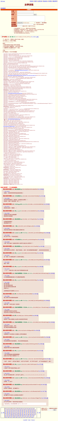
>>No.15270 (6, 191)
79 (9, 414)
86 (24, 414)
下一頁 (38, 412)
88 (28, 414)
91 (35, 414)
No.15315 (41, 196)
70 (22, 413)
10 (21, 408)
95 (11, 415)
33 (7, 410)
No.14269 (33, 36)
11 (23, 408)
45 (32, 410)
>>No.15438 (6, 235)
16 (33, 408)
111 (21, 417)
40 (22, 410)
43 (28, 410)
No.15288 (40, 189)
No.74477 (43, 391)
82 (16, 414)
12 (25, 408)
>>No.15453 (6, 255)
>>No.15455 (6, 262)
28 (28, 409)
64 (9, 413)
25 (22, 409)
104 (33, 415)
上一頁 (2, 412)
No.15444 (40, 239)
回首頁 (31, 1)
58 (28, 412)
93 (7, 415)
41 (24, 410)
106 (8, 417)
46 (35, 410)
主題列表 (40, 1)
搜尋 (35, 1)
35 (11, 410)
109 (16, 417)
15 (31, 408)
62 (5, 413)
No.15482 (39, 266)
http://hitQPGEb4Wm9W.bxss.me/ (14, 118)
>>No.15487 (6, 318)
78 (7, 414)
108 (14, 417)
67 (16, 413)
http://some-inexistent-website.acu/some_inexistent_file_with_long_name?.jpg (22, 75)
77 (5, 414)
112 (24, 417)
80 (11, 414)
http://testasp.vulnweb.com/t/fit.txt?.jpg (15, 93)
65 (11, 413)
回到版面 (3, 8)
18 (7, 409)
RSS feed (3, 1)
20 (11, 409)
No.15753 (39, 364)
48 (7, 412)
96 (13, 415)
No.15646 (46, 337)
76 (35, 413)
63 (7, 413)
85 (22, 414)
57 (26, 412)
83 (18, 414)
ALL (32, 417)
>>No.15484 (6, 296)
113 (27, 417)
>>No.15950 (6, 387)
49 (9, 412)
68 (18, 413)
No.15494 (51, 322)
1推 (47, 398)
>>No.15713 (6, 366)
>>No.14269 (6, 332)
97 (16, 415)
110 (19, 417)
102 (28, 415)
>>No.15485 (6, 303)
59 (30, 412)
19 (9, 409)
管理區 (50, 1)
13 (27, 408)
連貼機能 (44, 22)
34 (9, 410)
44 (30, 410)
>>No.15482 (6, 275)
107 (11, 417)
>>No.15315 (6, 206)
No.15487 (51, 307)
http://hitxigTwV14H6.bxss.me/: (9, 126)
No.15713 (47, 358)
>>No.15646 (6, 346)
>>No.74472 (6, 393)
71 (24, 413)
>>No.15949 (6, 380)
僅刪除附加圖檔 (53, 408)
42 (26, 410)
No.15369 (39, 219)
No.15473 (46, 259)
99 (20, 415)
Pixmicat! (33, 419)
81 (13, 414)
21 (13, 409)
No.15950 (46, 377)
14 (29, 408)
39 (20, 410)
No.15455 (39, 253)
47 (5, 412)
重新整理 (55, 1)
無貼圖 (37, 22)
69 (20, 413)
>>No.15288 (6, 198)
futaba (29, 419)
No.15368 (40, 210)
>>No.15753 (6, 373)
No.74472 (43, 384)
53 (18, 412)
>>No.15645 (6, 339)
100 (22, 415)
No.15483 (51, 273)
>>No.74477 (6, 400)
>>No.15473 (6, 269)
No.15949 (41, 371)
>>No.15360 (6, 213)
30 (32, 409)
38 (18, 410)
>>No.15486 (6, 309)
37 (16, 410)
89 (30, 414)
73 (28, 413)
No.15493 (34, 315)
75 (32, 413)
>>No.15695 (6, 353)
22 (16, 409)
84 (20, 414)
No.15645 (36, 330)
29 (30, 409)
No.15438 (36, 226)
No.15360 (46, 204)
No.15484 (39, 280)
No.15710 (39, 350)
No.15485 (34, 293)
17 (5, 409)
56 (24, 412)
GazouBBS (25, 419)
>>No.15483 (6, 282)
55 (22, 412)
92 (5, 415)
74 (30, 413)
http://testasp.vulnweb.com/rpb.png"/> (22, 70)
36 (13, 410)
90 (32, 414)
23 (18, 409)
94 (9, 415)
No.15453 (41, 246)
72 (26, 413)
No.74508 (44, 398)
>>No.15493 (6, 324)
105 (6, 417)
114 (29, 417)
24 (20, 409)
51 (13, 412)
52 (16, 412)
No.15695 (40, 343)
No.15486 (46, 300)
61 (35, 412)
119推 (37, 36)
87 (26, 414)
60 (32, 412)
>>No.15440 (6, 242)
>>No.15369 (6, 228)
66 (13, 413)
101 (25, 415)
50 (11, 412)
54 (20, 412)
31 (35, 409)
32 (5, 410)
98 (18, 415)
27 (26, 409)
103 (30, 415)
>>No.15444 (6, 248)
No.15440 (46, 232)
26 (24, 409)
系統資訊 (45, 1)
